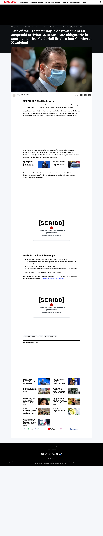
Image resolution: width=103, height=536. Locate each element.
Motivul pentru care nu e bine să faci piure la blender (59, 410)
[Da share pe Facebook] (81, 95)
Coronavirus (21, 26)
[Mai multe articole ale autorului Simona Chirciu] (14, 95)
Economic (33, 2)
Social (57, 2)
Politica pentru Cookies (39, 446)
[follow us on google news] (29, 429)
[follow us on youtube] (51, 429)
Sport (84, 2)
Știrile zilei (24, 2)
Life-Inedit (64, 2)
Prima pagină (14, 26)
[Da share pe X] (85, 95)
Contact (79, 446)
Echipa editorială (25, 446)
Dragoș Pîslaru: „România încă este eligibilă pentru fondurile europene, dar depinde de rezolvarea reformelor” (29, 164)
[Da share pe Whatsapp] (89, 95)
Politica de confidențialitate (67, 446)
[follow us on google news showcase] (40, 429)
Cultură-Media (75, 2)
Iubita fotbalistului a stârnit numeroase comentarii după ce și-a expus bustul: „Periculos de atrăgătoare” (60, 401)
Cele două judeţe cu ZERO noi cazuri (52, 278)
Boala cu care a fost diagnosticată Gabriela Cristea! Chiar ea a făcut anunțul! (29, 401)
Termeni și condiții (52, 446)
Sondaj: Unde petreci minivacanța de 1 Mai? (30, 389)
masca (40, 336)
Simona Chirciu (20, 95)
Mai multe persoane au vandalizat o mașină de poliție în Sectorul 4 (59, 164)
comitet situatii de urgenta (30, 336)
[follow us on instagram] (62, 429)
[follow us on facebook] (74, 429)
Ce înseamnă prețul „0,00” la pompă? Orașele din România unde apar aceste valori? (29, 421)
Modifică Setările (51, 449)
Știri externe (49, 2)
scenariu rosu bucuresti (50, 336)
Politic (40, 2)
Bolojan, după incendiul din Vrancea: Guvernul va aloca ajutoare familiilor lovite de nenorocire (29, 381)
